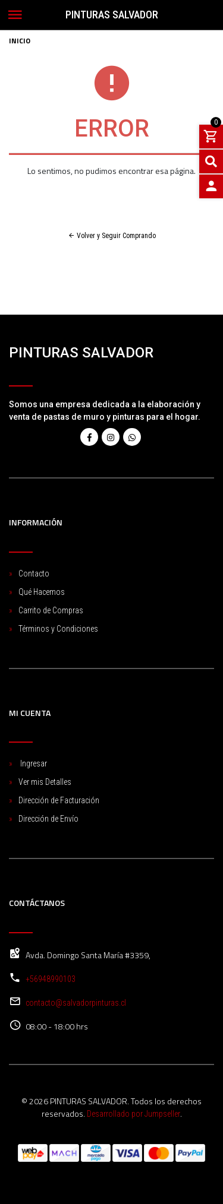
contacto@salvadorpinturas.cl (76, 1002)
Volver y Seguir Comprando (112, 236)
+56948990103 (51, 979)
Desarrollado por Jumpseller (133, 1114)
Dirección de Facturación (58, 800)
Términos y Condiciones (58, 628)
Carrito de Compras (50, 610)
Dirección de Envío (48, 818)
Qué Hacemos (41, 592)
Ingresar (32, 763)
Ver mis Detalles (44, 782)
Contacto (33, 573)
